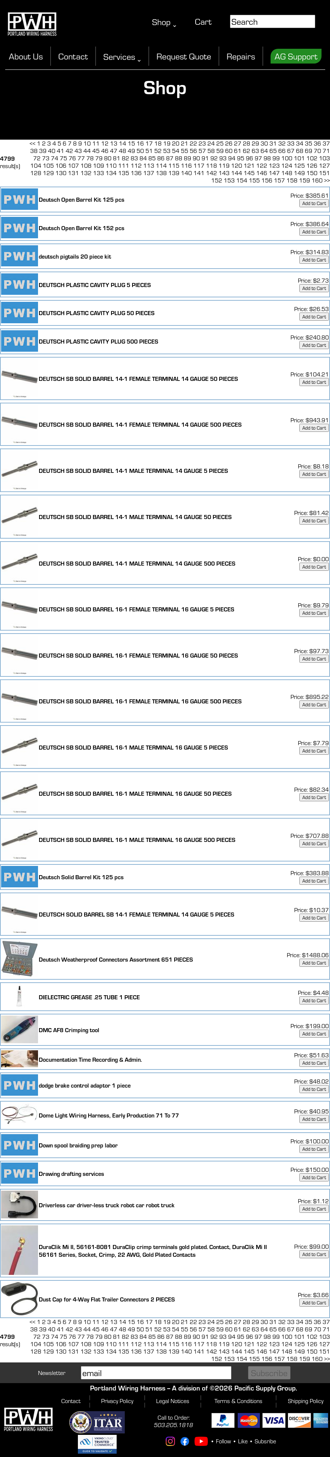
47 (113, 150)
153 (229, 180)
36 (317, 143)
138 (161, 173)
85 (152, 158)
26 (229, 143)
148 (286, 173)
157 (279, 180)
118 (211, 165)
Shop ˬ (164, 21)
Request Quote (184, 56)
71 (326, 150)
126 (311, 165)
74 (54, 158)
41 (60, 150)
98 (267, 158)
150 (311, 173)
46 (105, 150)
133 (98, 173)
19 (167, 143)
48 (122, 150)
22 (193, 143)
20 (175, 143)
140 (186, 173)
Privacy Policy (117, 1401)
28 (246, 143)
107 (73, 165)
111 (123, 165)
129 (48, 173)
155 (254, 180)
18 (158, 143)
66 (282, 150)
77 (81, 158)
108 (86, 165)
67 (291, 150)
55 (184, 150)
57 (202, 150)
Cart (203, 21)
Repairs (241, 56)
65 (273, 150)
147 (274, 173)
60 (229, 150)
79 (99, 158)
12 (105, 143)
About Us (26, 56)
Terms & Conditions (238, 1401)
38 (34, 150)
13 (113, 143)
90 (196, 158)
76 (72, 158)
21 (184, 143)
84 (143, 158)
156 (266, 180)
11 (96, 143)
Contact (73, 56)
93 (223, 158)
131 (73, 173)
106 (60, 165)
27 (237, 143)
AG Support (296, 56)
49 (131, 150)
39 (43, 150)
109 (98, 165)
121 (249, 165)
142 (211, 173)
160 (317, 180)
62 (246, 150)
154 (241, 180)
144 (236, 173)
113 (148, 165)
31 (273, 143)
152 (216, 180)
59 (220, 150)
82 (125, 158)
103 (324, 158)
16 (140, 143)
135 (123, 173)
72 (37, 158)
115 (173, 165)
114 (161, 165)
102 (311, 158)
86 (161, 158)
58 (211, 150)
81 (116, 158)
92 (214, 158)
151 (324, 173)
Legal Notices (172, 1401)
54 (175, 150)
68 (299, 150)
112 (136, 165)
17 (149, 143)
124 (286, 165)
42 (69, 150)
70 (317, 150)
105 (48, 165)
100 (286, 158)
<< (32, 143)
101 (299, 158)
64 (264, 150)
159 (304, 180)
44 (87, 150)
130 (60, 173)
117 (198, 165)
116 (186, 165)
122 (261, 165)
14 (122, 143)
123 (274, 165)
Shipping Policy (305, 1401)
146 (261, 173)
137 (148, 173)
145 (249, 173)
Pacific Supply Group (265, 1387)
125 (299, 165)
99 (276, 158)
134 (111, 173)
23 (202, 143)
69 (308, 150)
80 (107, 158)
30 (264, 143)
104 (35, 165)
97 (258, 158)
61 (237, 150)
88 (178, 158)
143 (224, 173)
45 (96, 150)
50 (140, 150)
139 (173, 173)
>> (327, 180)
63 (255, 150)
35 (308, 143)
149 (299, 173)
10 (87, 143)
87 (169, 158)
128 (35, 173)
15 (131, 143)
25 (220, 143)
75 (63, 158)
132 (86, 173)
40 (51, 150)
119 (224, 165)
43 (78, 150)
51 (149, 150)
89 (187, 158)
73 (45, 158)
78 (90, 158)
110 (111, 165)
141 (198, 173)
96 (249, 158)
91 (205, 158)
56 (193, 150)
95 (240, 158)
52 (158, 150)
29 (255, 143)
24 (211, 143)
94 (232, 158)
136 (136, 173)
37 (326, 143)
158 (292, 180)
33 (291, 143)
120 (236, 165)
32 (282, 143)
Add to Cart (314, 203)
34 (299, 143)
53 (167, 150)
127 (324, 165)
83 (134, 158)
